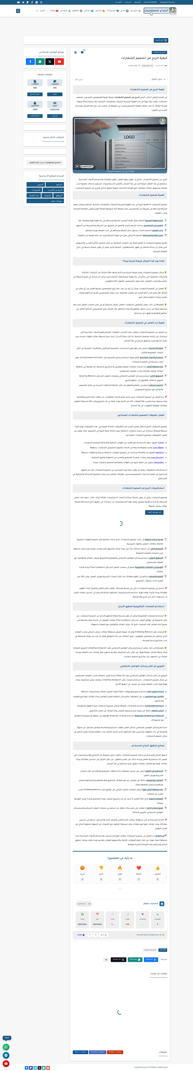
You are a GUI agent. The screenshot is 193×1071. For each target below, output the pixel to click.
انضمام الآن (35, 116)
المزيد (44, 11)
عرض (55, 94)
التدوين (100, 11)
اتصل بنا (119, 2)
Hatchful (160, 453)
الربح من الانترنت (159, 52)
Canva (161, 443)
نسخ (104, 935)
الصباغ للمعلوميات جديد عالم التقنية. (45, 163)
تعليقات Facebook (97, 1052)
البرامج (88, 11)
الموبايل (65, 11)
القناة (54, 11)
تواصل (80, 935)
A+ (95, 935)
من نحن (128, 2)
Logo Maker (158, 448)
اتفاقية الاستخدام (150, 2)
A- (89, 935)
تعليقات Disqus (80, 1052)
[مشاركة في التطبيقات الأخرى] (106, 959)
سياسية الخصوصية (167, 2)
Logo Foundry (157, 458)
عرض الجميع (35, 94)
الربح (124, 11)
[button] (151, 959)
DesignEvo (159, 463)
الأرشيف (137, 2)
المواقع (77, 11)
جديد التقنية (34, 195)
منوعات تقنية (56, 201)
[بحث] (18, 11)
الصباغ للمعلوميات (141, 1067)
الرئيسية (135, 11)
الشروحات (113, 11)
